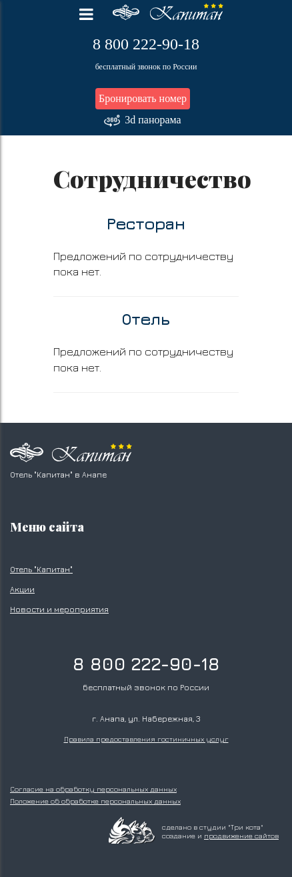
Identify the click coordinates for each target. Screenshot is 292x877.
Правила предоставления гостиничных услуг (146, 739)
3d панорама (142, 121)
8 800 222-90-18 (146, 44)
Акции (22, 589)
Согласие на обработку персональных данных (93, 789)
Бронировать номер (143, 98)
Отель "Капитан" (41, 569)
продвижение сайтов (241, 836)
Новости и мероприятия (59, 609)
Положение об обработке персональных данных (95, 801)
